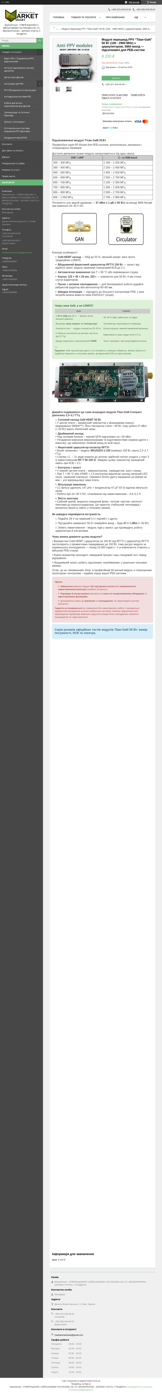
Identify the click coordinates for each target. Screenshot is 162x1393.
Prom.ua (96, 1381)
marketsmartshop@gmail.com (17, 252)
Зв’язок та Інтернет (14, 121)
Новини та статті (11, 169)
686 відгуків (134, 2)
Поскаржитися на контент (139, 1387)
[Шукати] (39, 40)
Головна (58, 17)
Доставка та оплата (12, 150)
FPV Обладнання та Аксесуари (20, 90)
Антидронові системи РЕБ (17, 96)
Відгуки (6, 156)
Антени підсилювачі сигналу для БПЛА (19, 69)
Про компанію (115, 17)
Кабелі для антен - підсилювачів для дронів (17, 104)
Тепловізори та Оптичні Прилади (16, 114)
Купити (116, 78)
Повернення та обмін (13, 163)
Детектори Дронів (13, 77)
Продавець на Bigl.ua (81, 1384)
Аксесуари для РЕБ (13, 83)
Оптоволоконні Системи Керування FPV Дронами (17, 130)
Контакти (7, 144)
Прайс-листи (8, 176)
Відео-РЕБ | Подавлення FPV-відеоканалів (19, 60)
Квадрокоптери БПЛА (15, 137)
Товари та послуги (11, 51)
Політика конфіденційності (81, 1390)
